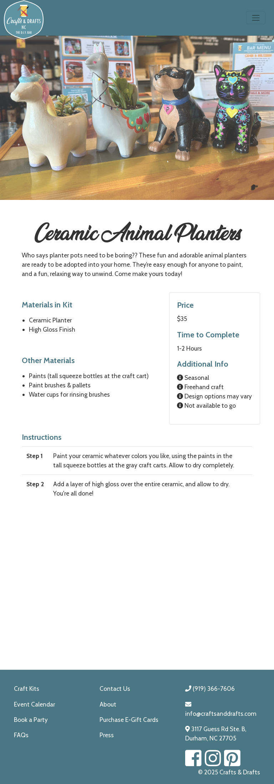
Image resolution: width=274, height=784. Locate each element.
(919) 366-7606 (210, 688)
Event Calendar (34, 704)
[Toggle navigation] (255, 17)
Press (107, 735)
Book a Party (31, 719)
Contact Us (115, 688)
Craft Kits (26, 688)
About (108, 704)
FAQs (21, 735)
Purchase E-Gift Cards (129, 719)
